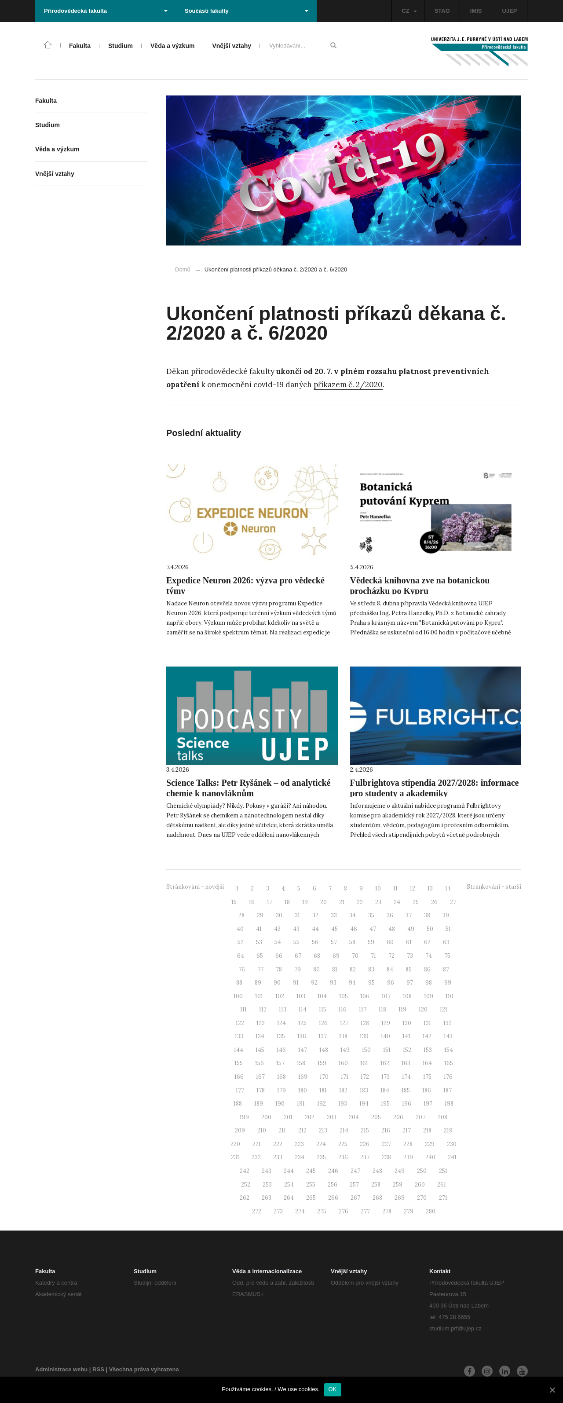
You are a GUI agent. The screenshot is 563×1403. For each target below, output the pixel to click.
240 (430, 1157)
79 (297, 969)
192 (321, 1103)
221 (256, 1144)
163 (406, 1063)
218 (427, 1130)
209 (240, 1130)
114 (303, 1009)
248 (377, 1171)
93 (333, 982)
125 (302, 1023)
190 (280, 1103)
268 (377, 1198)
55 (296, 942)
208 (442, 1117)
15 (234, 902)
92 (314, 982)
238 (386, 1157)
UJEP (509, 10)
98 (428, 982)
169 (302, 1077)
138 (343, 1036)
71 (373, 956)
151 (387, 1050)
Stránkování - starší (494, 886)
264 (289, 1198)
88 (239, 982)
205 (376, 1117)
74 (428, 956)
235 (321, 1157)
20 (323, 902)
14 (448, 888)
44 (315, 929)
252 (245, 1184)
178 (260, 1090)
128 (365, 1023)
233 (277, 1157)
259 (397, 1184)
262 (244, 1198)
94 (352, 982)
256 (332, 1184)
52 (241, 942)
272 (256, 1211)
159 (322, 1063)
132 (447, 1023)
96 (390, 982)
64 (240, 956)
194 (364, 1103)
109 (428, 996)
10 (378, 888)
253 (267, 1184)
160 (343, 1063)
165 (448, 1063)
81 (334, 969)
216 (385, 1130)
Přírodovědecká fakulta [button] (106, 10)
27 (453, 902)
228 (408, 1144)
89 (258, 982)
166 (239, 1077)
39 (445, 915)
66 (278, 956)
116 (343, 1009)
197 (428, 1103)
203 (331, 1117)
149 (345, 1050)
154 (448, 1050)
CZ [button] (409, 10)
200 (266, 1117)
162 (384, 1063)
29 (260, 915)
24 (397, 902)
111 (243, 1009)
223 (299, 1144)
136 (301, 1036)
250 (422, 1171)
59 (371, 942)
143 (448, 1036)
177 (240, 1090)
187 (447, 1090)
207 (420, 1117)
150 (366, 1050)
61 (409, 942)
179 (281, 1090)
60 (390, 942)
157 (280, 1063)
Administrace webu (61, 1369)
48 (391, 929)
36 (390, 915)
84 (390, 969)
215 (365, 1130)
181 (323, 1090)
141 (406, 1036)
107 (386, 996)
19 (305, 902)
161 (364, 1063)
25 (416, 902)
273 (278, 1211)
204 (354, 1117)
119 (402, 1009)
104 (322, 996)
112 (263, 1009)
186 (426, 1090)
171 (344, 1077)
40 (240, 929)
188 (238, 1103)
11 (395, 888)
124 (281, 1023)
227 (386, 1144)
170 (324, 1077)
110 (449, 996)
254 (289, 1184)
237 (364, 1157)
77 (260, 969)
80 (316, 969)
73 (410, 956)
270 (422, 1198)
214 (344, 1130)
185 (406, 1090)
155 (238, 1063)
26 (434, 902)
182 (343, 1090)
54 (277, 942)
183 (364, 1090)
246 (333, 1171)
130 (406, 1023)
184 (384, 1090)
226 (364, 1144)
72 (391, 956)
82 (353, 969)
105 (343, 996)
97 (409, 982)
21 (341, 902)
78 (279, 969)
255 (310, 1184)
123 (260, 1023)
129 (385, 1023)
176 (448, 1077)
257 (354, 1184)
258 (375, 1184)
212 (302, 1130)
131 (427, 1023)
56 (315, 942)
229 (430, 1144)
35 (371, 915)
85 (409, 969)
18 (287, 902)
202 (309, 1117)
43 (296, 929)
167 (260, 1077)
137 (322, 1036)
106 (364, 996)
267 (355, 1198)
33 (334, 915)
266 (333, 1198)
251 (443, 1171)
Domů (182, 269)
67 (298, 956)
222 (277, 1144)
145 (260, 1050)
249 (400, 1171)
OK (333, 1389)
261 (441, 1184)
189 (258, 1103)
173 (385, 1077)
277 (365, 1211)
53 (259, 942)
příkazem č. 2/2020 (348, 384)
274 (300, 1211)
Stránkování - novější (195, 886)
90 (277, 982)
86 (427, 969)
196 (406, 1103)
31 (297, 915)
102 (279, 996)
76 (241, 969)
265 (311, 1198)
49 (410, 929)
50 (430, 929)
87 (446, 969)
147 (302, 1050)
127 (344, 1023)
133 (239, 1036)
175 (427, 1077)
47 (372, 929)
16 (252, 902)
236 (343, 1157)
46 (353, 929)
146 (281, 1050)
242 (244, 1171)
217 (406, 1130)
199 (244, 1117)
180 (302, 1090)
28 (241, 915)
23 (378, 902)
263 (266, 1198)
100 (238, 996)
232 (256, 1157)
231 (235, 1157)
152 (407, 1050)
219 (448, 1130)
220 (235, 1144)
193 (342, 1103)
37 (409, 915)
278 (386, 1211)
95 (371, 982)
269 (400, 1198)
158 (301, 1063)
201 (288, 1117)
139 (364, 1036)
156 (259, 1063)
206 (398, 1117)
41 (259, 929)
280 (430, 1211)
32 (315, 915)
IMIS (476, 10)
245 (311, 1171)
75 (447, 956)
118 (382, 1009)
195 (385, 1103)
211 (282, 1130)
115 (322, 1009)
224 (321, 1144)
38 (427, 915)
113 (282, 1009)
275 (321, 1211)
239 (408, 1157)
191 (301, 1103)
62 (427, 942)
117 (362, 1009)
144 (238, 1050)
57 (334, 942)
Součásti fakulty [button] (246, 10)
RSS (98, 1369)
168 (281, 1077)
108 (407, 996)
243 (266, 1171)
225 (342, 1144)
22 (360, 902)
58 (352, 942)
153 (428, 1050)
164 (427, 1063)
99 (447, 982)
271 (443, 1198)
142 (427, 1036)
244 (289, 1171)
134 (260, 1036)
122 (240, 1023)
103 (300, 996)
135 (281, 1036)
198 (449, 1103)
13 (430, 888)
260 (420, 1184)
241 (452, 1157)
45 (334, 929)
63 (446, 942)
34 (352, 915)
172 (365, 1077)
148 (323, 1050)
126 (323, 1023)
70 (355, 956)
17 (269, 902)
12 (412, 888)
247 (355, 1171)
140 (385, 1036)
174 (406, 1077)
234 (299, 1157)
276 (343, 1211)
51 (448, 929)
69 (336, 956)
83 (371, 969)
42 (277, 929)
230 (452, 1144)
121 (443, 1009)
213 (323, 1130)
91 (296, 982)
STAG (442, 10)
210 (261, 1130)
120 (423, 1009)
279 (408, 1211)
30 (279, 915)
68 (317, 956)
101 (259, 996)
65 (259, 956)
